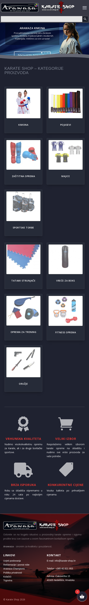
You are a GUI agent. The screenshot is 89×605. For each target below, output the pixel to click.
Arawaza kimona (32, 28)
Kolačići (7, 576)
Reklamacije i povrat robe (16, 564)
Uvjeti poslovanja (12, 560)
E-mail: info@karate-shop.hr (61, 560)
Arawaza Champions (14, 568)
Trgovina (7, 580)
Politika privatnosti (12, 572)
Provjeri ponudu (32, 56)
